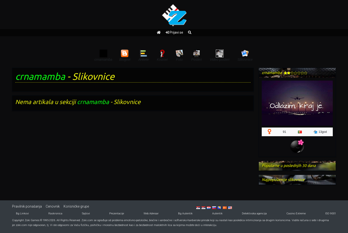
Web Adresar (151, 213)
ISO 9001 (330, 213)
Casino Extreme (296, 213)
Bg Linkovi (22, 213)
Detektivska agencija (254, 213)
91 (284, 132)
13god (320, 132)
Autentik (217, 213)
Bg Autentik (185, 213)
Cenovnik (53, 206)
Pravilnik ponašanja (27, 206)
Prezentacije (116, 213)
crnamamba (40, 76)
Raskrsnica (55, 213)
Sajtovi (86, 213)
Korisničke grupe (76, 206)
